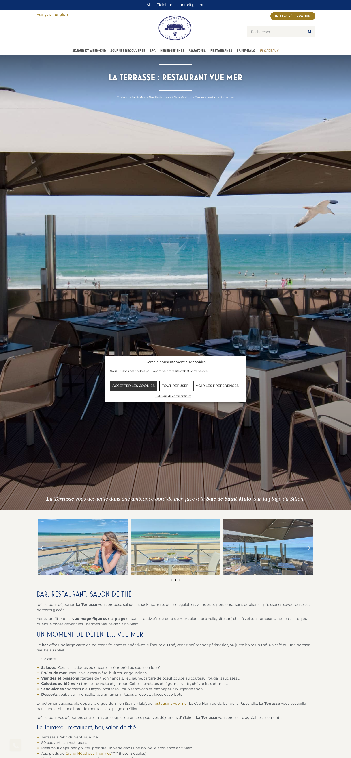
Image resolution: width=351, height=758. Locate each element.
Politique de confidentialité (173, 396)
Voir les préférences (217, 385)
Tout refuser (175, 385)
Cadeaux (269, 50)
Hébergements (172, 50)
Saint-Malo (246, 50)
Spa (153, 50)
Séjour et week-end (89, 50)
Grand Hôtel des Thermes (88, 753)
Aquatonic (197, 50)
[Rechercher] (309, 31)
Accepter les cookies (133, 385)
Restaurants (221, 50)
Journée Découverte (127, 50)
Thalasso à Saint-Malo (131, 97)
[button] (42, 548)
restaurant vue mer (171, 703)
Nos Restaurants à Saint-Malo (168, 97)
